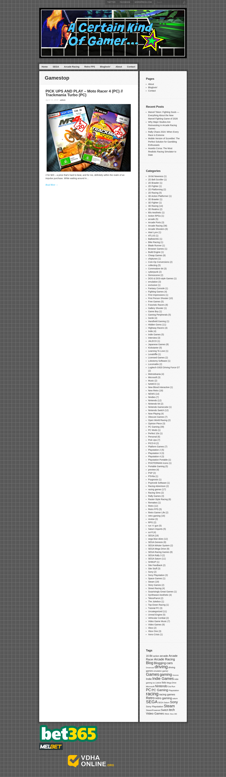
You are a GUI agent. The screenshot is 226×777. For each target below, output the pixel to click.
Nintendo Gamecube (158, 407)
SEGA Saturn (154, 558)
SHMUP (152, 562)
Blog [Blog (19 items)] (149, 663)
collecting (152, 265)
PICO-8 (152, 443)
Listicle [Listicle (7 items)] (158, 683)
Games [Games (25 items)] (152, 674)
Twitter (111, 2)
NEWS (151, 394)
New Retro (153, 390)
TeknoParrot (154, 598)
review (151, 519)
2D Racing (153, 193)
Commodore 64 (155, 268)
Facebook (125, 2)
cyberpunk (153, 272)
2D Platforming (155, 189)
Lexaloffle (153, 354)
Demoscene (154, 275)
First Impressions (156, 295)
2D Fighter (153, 186)
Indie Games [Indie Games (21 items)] (163, 678)
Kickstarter (153, 347)
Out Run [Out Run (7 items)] (171, 686)
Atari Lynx (153, 232)
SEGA (56, 66)
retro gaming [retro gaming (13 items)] (163, 698)
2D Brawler (153, 183)
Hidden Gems (155, 324)
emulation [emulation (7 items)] (157, 671)
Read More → (52, 185)
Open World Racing (157, 420)
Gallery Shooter (155, 308)
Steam (151, 581)
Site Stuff (152, 568)
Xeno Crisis (153, 634)
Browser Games (156, 249)
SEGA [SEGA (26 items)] (152, 701)
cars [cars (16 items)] (170, 663)
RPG (150, 522)
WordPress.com (143, 2)
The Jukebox (154, 601)
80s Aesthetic (154, 212)
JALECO (152, 341)
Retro (150, 506)
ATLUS (151, 235)
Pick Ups (152, 440)
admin (62, 100)
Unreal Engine (155, 614)
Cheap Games (155, 255)
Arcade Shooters (156, 229)
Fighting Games (156, 291)
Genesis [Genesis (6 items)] (175, 675)
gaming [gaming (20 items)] (166, 674)
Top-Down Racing (157, 605)
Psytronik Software (157, 483)
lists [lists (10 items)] (164, 682)
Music (151, 380)
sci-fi (150, 532)
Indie (150, 331)
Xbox (150, 628)
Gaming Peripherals (158, 314)
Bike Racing (154, 242)
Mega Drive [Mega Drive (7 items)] (171, 683)
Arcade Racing (71, 66)
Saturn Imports (155, 529)
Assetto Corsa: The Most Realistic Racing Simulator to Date (162, 151)
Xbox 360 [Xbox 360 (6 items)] (173, 714)
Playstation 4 (154, 456)
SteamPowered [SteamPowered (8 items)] (153, 710)
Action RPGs (154, 216)
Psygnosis (153, 479)
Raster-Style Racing (158, 499)
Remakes (152, 502)
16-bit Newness (155, 176)
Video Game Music (157, 621)
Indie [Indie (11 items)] (149, 678)
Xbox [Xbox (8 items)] (166, 714)
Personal (152, 436)
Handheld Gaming (157, 321)
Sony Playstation (156, 575)
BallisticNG (153, 239)
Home (45, 66)
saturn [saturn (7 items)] (175, 698)
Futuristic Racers (156, 305)
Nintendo (152, 400)
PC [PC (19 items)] (148, 690)
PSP (150, 473)
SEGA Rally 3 (154, 555)
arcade (151, 219)
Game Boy (153, 311)
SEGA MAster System (159, 545)
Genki (151, 318)
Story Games (154, 585)
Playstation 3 (154, 453)
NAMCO (152, 384)
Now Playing (154, 413)
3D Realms (153, 209)
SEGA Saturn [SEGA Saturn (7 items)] (163, 702)
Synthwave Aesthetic (158, 595)
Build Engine (154, 252)
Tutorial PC (153, 608)
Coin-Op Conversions (158, 262)
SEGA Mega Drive (157, 549)
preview (152, 469)
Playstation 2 (154, 450)
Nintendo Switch (156, 410)
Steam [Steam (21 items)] (169, 706)
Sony (150, 572)
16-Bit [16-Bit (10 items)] (149, 656)
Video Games (154, 624)
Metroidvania (154, 374)
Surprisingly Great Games (160, 591)
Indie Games (154, 334)
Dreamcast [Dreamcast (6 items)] (150, 668)
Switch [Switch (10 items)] (164, 710)
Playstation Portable (158, 460)
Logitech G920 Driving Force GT (164, 367)
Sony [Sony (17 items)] (174, 702)
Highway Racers (156, 328)
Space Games (155, 578)
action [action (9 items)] (156, 656)
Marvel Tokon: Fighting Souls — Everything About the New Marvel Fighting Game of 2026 (163, 115)
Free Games (154, 301)
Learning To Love (156, 351)
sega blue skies (155, 539)
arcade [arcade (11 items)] (164, 655)
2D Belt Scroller (155, 179)
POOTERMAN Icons (158, 463)
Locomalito (153, 364)
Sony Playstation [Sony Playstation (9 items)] (154, 706)
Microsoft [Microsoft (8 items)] (150, 686)
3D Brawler (153, 199)
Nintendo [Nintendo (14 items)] (161, 686)
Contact (131, 66)
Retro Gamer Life (156, 512)
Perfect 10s (153, 433)
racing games (154, 489)
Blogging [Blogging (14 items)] (160, 663)
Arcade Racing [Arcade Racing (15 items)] (164, 659)
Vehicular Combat (157, 618)
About (119, 66)
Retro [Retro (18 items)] (150, 698)
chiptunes (153, 258)
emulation (153, 282)
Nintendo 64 (154, 403)
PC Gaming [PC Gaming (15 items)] (160, 690)
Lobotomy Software (157, 361)
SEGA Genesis (155, 542)
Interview (152, 338)
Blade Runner (155, 245)
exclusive (152, 285)
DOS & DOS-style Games (160, 278)
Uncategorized (155, 611)
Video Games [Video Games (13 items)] (155, 713)
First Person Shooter (158, 298)
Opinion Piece (155, 423)
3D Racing (153, 206)
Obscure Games (156, 417)
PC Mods (152, 430)
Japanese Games (156, 344)
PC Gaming (153, 427)
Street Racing (154, 588)
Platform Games (156, 446)
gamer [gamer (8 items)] (165, 671)
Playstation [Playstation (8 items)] (174, 690)
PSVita (151, 476)
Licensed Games (156, 357)
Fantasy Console (156, 288)
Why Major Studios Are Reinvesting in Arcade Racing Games (162, 125)
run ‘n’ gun (153, 525)
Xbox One (153, 631)
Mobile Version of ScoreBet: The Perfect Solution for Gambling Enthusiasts (164, 141)
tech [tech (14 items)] (172, 710)
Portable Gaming (156, 466)
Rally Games (154, 496)
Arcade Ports (154, 222)
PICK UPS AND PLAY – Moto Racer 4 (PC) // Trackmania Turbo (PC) (84, 93)
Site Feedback (155, 565)
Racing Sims (154, 492)
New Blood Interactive (159, 387)
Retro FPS (89, 66)
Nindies (152, 397)
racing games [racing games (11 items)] (167, 694)
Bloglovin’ (105, 66)
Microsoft (152, 377)
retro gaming (154, 516)
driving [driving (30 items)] (161, 666)
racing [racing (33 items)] (152, 693)
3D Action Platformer (158, 196)
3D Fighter (153, 202)
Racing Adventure (157, 486)
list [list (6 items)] (154, 683)
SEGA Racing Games (158, 552)
